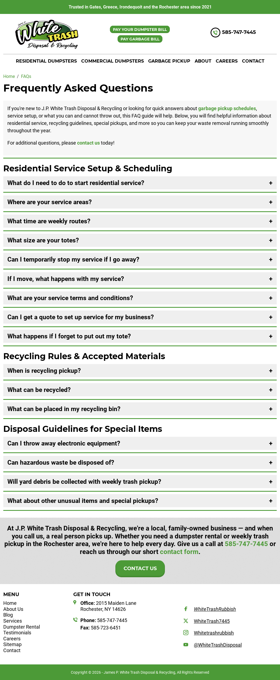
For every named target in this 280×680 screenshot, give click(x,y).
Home (10, 603)
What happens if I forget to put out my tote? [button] (69, 336)
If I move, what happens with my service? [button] (65, 279)
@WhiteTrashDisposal (218, 645)
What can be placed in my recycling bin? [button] (63, 409)
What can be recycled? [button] (39, 390)
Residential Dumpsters (46, 61)
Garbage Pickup (169, 61)
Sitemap (12, 644)
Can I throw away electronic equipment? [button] (63, 443)
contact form (179, 552)
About (203, 61)
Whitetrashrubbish (214, 633)
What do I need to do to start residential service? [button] (75, 183)
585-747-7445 (239, 32)
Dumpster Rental (21, 627)
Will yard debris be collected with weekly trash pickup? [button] (84, 481)
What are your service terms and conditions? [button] (70, 298)
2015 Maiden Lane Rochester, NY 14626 (108, 606)
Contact (253, 61)
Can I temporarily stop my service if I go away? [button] (73, 259)
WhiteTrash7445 (212, 621)
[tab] (140, 182)
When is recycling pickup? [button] (44, 370)
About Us (13, 609)
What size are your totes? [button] (43, 240)
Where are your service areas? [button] (49, 202)
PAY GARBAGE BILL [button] (140, 39)
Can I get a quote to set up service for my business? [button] (80, 317)
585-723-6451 (100, 628)
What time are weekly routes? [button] (48, 221)
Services (12, 621)
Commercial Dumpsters (112, 61)
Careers (227, 61)
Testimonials (17, 632)
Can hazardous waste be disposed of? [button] (60, 462)
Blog (8, 615)
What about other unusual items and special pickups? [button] (82, 501)
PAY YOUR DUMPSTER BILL (140, 29)
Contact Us (140, 568)
